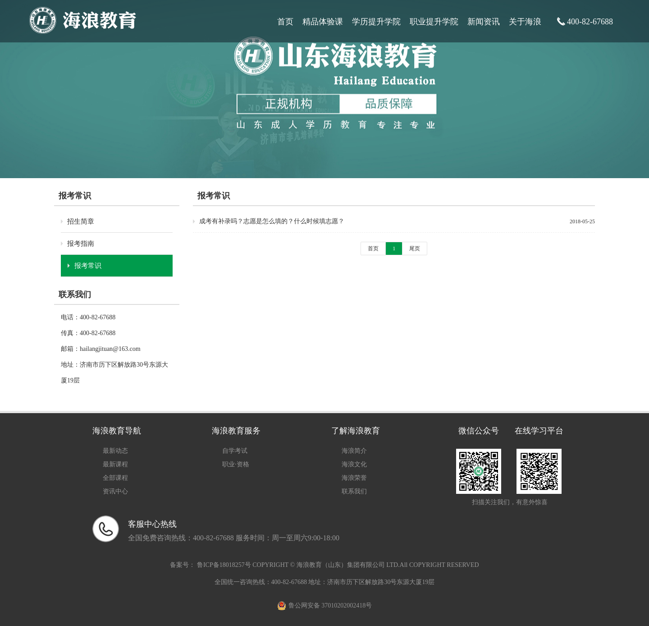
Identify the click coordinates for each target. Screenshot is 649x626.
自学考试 (234, 450)
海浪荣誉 (354, 477)
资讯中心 (115, 491)
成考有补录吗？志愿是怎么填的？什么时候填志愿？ (271, 221)
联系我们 (354, 491)
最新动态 (115, 450)
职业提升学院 (434, 21)
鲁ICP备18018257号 (223, 565)
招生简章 (80, 221)
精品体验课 (322, 21)
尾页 (414, 248)
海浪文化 (354, 464)
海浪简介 (354, 450)
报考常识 (87, 265)
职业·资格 (235, 464)
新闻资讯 (483, 21)
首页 (285, 21)
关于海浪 (525, 21)
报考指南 (80, 243)
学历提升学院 (376, 21)
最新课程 (115, 464)
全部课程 (115, 477)
